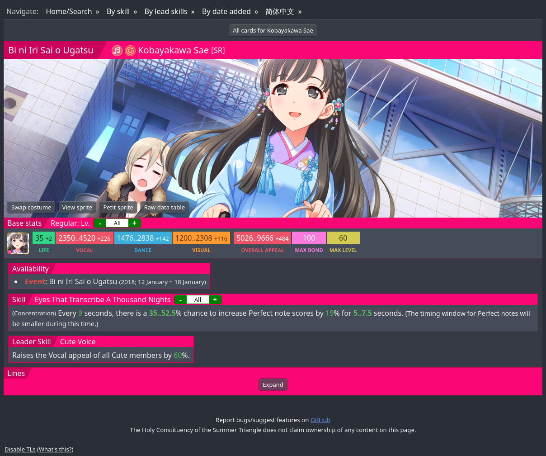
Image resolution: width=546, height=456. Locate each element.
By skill (118, 11)
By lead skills (166, 11)
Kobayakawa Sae (173, 50)
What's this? (55, 449)
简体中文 (279, 11)
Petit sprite (118, 207)
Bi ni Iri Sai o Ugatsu (51, 50)
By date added (226, 11)
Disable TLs (20, 449)
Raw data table (164, 207)
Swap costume (31, 207)
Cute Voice (78, 342)
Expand (273, 384)
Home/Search (69, 11)
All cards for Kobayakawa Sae (273, 30)
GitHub (320, 420)
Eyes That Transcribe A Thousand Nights (103, 299)
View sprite (77, 207)
